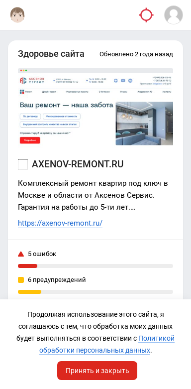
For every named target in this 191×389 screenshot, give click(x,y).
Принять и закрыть (97, 371)
